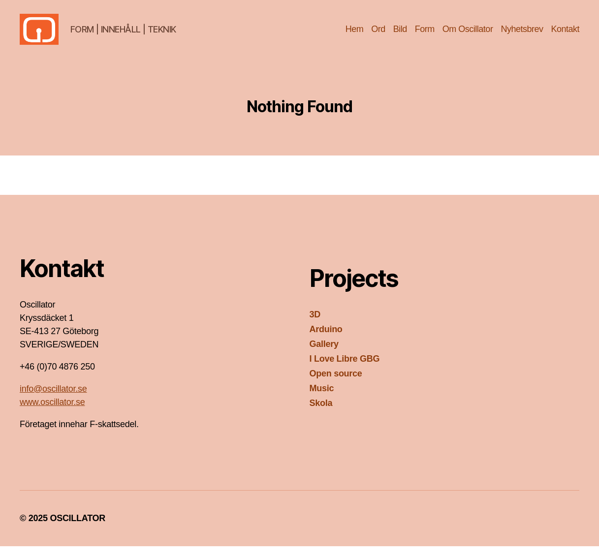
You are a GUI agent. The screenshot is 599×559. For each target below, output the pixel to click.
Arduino (326, 342)
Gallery (324, 357)
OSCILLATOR (77, 531)
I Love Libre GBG (345, 371)
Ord (378, 35)
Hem (355, 35)
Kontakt (565, 35)
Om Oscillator (467, 35)
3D (315, 327)
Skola (321, 416)
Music (322, 401)
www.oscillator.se (52, 415)
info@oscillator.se (53, 401)
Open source (336, 386)
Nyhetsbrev (522, 35)
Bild (400, 35)
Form (425, 35)
